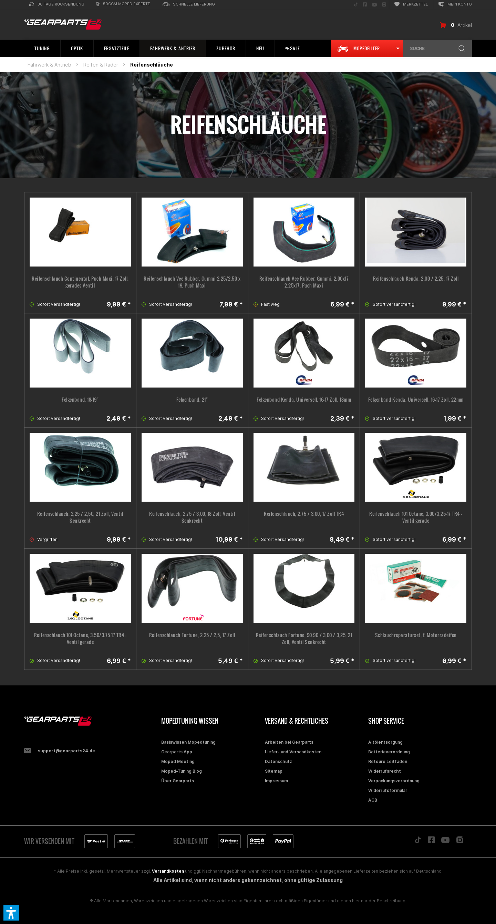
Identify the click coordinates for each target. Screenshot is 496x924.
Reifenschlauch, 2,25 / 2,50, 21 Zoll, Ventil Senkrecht (80, 517)
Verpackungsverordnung (394, 780)
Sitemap (273, 771)
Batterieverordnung (389, 751)
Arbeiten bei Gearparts (289, 742)
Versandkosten (168, 871)
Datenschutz (278, 761)
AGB (372, 800)
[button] (11, 913)
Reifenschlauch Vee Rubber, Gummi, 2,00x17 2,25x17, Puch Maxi (304, 282)
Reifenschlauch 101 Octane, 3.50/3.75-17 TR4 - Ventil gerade (80, 638)
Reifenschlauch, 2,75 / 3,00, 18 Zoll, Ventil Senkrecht (192, 517)
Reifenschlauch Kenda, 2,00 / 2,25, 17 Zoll (415, 278)
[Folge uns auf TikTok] (356, 4)
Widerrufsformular (387, 790)
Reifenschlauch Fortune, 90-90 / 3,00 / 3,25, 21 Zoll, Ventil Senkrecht (304, 638)
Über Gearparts (177, 780)
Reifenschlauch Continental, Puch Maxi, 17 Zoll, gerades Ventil (80, 282)
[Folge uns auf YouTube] (374, 4)
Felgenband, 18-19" (80, 399)
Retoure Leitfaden (387, 761)
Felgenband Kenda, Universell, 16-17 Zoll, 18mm (304, 399)
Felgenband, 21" (192, 399)
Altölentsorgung (385, 742)
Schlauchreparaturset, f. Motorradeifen (416, 635)
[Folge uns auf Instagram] (384, 4)
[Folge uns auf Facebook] (365, 4)
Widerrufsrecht (384, 771)
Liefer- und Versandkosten (293, 751)
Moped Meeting (178, 761)
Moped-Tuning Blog (181, 771)
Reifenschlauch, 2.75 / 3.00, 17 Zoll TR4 (304, 513)
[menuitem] (57, 4)
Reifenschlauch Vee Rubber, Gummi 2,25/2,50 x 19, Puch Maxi (192, 282)
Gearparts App (176, 751)
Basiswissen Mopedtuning (188, 742)
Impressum (276, 780)
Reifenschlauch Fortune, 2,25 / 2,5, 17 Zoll (192, 635)
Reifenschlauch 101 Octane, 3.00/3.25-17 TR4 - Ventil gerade (415, 517)
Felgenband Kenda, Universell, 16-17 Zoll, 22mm (416, 399)
